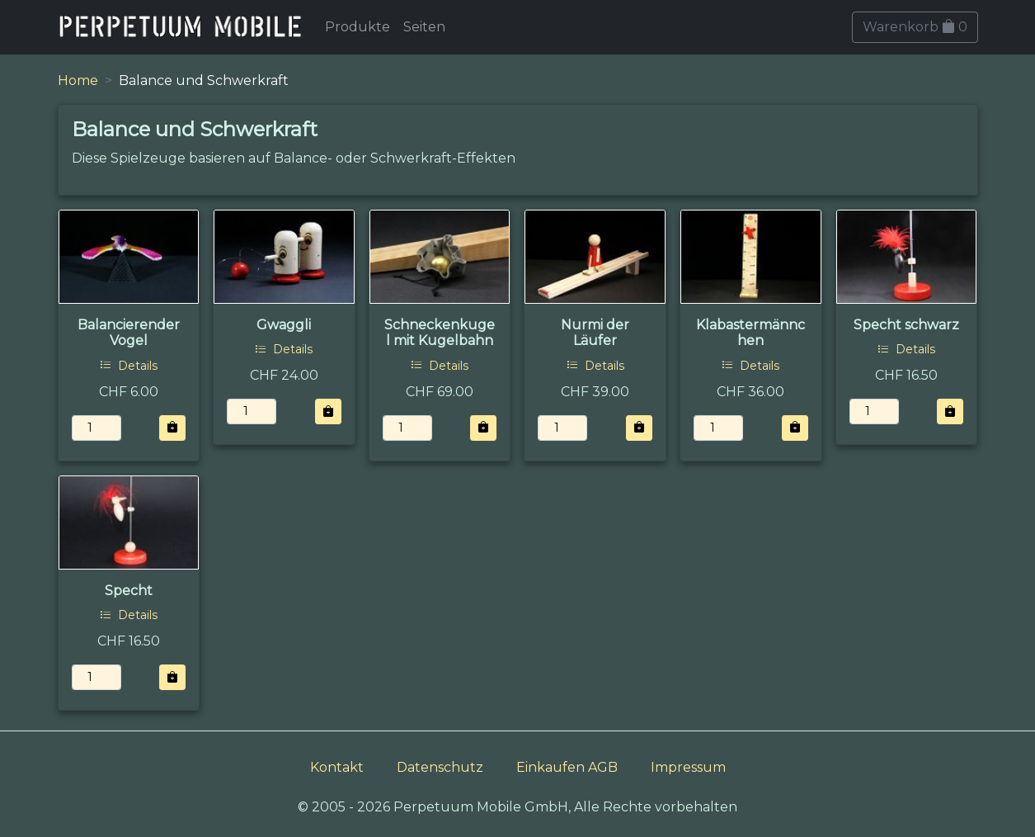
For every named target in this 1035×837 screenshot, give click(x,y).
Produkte (357, 27)
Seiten (424, 27)
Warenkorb (915, 27)
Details (129, 365)
